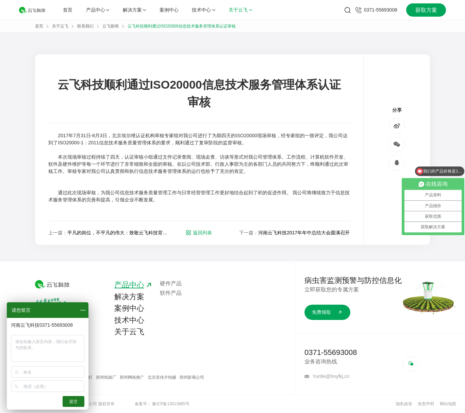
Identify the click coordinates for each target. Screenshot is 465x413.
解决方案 (134, 10)
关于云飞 (240, 10)
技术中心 (203, 10)
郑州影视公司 (192, 377)
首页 (67, 10)
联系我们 (85, 26)
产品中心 (97, 10)
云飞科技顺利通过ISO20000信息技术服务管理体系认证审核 (182, 26)
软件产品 (171, 293)
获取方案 (426, 10)
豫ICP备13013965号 (170, 403)
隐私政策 (404, 403)
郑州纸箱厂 (106, 377)
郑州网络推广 (132, 377)
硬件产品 (171, 283)
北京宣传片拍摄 (162, 377)
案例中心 (169, 10)
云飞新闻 (110, 26)
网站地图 (448, 403)
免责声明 (426, 403)
